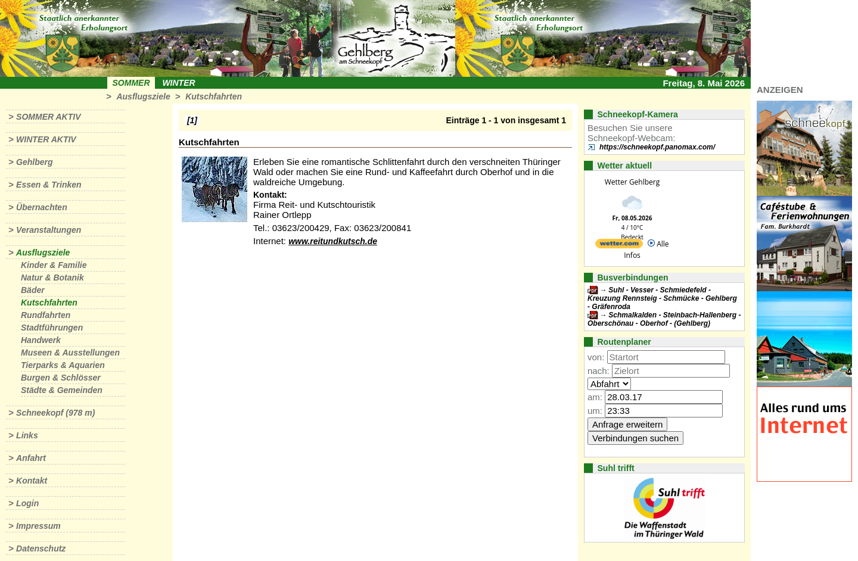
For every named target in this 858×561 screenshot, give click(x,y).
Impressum (38, 526)
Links (27, 435)
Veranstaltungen (48, 230)
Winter (178, 83)
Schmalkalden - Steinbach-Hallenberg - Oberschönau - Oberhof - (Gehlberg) (664, 319)
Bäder (33, 290)
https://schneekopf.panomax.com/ (657, 147)
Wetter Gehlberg (632, 182)
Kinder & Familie (53, 265)
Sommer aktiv (48, 116)
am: (594, 397)
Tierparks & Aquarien (63, 365)
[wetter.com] (619, 246)
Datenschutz (41, 548)
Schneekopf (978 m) (55, 412)
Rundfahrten (45, 315)
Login (27, 503)
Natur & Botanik (52, 277)
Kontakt (31, 480)
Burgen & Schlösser (61, 377)
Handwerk (41, 340)
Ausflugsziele (143, 96)
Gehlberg (34, 162)
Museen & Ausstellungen (70, 352)
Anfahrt (31, 458)
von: (595, 357)
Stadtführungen (52, 327)
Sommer (131, 83)
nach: (598, 371)
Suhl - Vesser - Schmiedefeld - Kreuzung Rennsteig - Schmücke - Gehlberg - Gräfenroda (662, 298)
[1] (192, 120)
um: (594, 411)
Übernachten (41, 207)
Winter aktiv (46, 139)
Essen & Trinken (48, 184)
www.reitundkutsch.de (332, 241)
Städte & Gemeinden (61, 390)
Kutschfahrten (213, 96)
